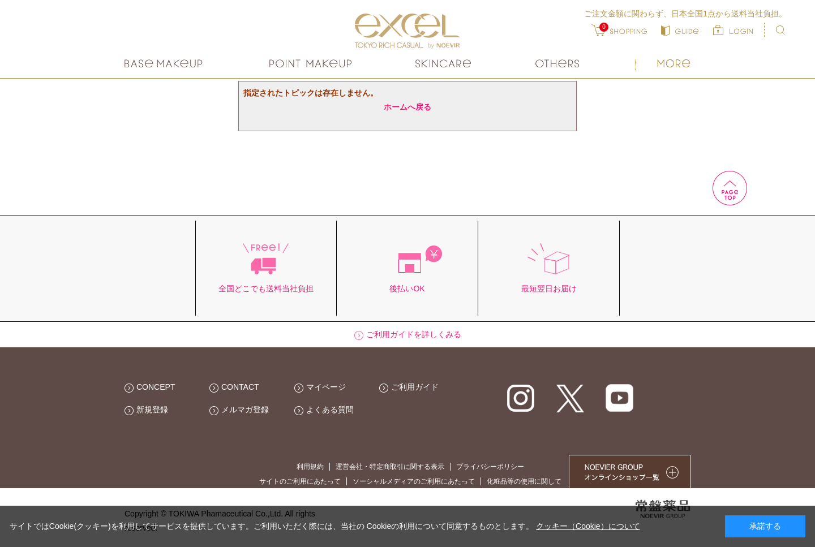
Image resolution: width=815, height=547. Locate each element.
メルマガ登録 (245, 409)
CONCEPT (155, 386)
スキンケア (443, 63)
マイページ (326, 386)
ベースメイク (165, 63)
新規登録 (152, 409)
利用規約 (310, 467)
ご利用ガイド (415, 386)
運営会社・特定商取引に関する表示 (390, 467)
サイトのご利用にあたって (300, 481)
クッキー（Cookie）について (588, 526)
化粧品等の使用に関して (524, 481)
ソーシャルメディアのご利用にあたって (414, 481)
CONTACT (240, 386)
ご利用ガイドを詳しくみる (413, 334)
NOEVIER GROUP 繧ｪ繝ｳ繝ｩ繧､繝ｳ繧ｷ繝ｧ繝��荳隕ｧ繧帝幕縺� (629, 471)
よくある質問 (330, 409)
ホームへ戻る (407, 106)
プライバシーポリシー (490, 467)
